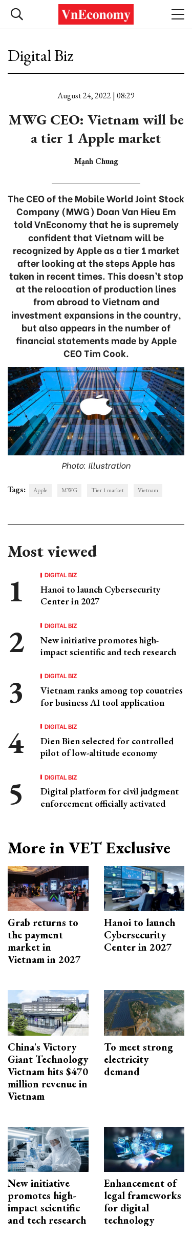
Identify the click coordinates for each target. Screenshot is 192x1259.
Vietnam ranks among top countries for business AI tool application (111, 696)
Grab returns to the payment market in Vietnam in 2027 (44, 941)
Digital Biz (40, 55)
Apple (40, 490)
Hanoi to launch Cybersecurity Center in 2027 (139, 935)
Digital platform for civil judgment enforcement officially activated (109, 797)
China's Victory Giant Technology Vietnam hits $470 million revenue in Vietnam (48, 1071)
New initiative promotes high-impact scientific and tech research (108, 646)
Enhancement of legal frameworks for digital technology (142, 1202)
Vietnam (148, 490)
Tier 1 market (107, 490)
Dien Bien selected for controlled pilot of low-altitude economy (107, 747)
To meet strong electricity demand (138, 1059)
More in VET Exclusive (89, 847)
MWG (69, 490)
